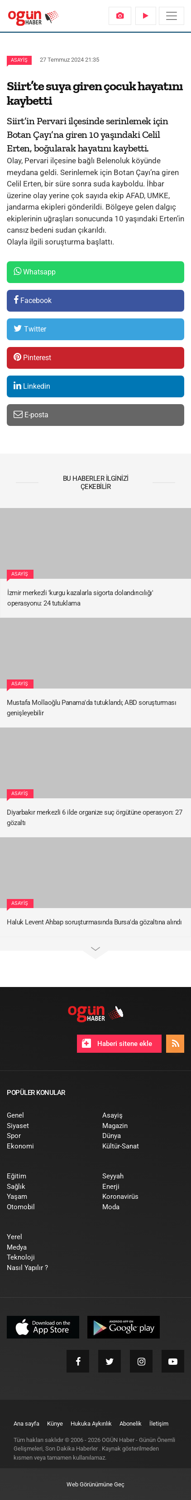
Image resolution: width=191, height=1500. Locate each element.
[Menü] (171, 16)
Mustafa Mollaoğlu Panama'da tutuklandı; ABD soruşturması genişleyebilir (91, 708)
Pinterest (32, 357)
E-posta (31, 414)
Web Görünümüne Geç (95, 1484)
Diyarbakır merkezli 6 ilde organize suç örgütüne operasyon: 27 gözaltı (94, 817)
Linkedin (32, 386)
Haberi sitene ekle (117, 1043)
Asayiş (19, 60)
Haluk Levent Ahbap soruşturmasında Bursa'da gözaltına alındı (94, 922)
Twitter (30, 328)
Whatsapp (35, 271)
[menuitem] (120, 16)
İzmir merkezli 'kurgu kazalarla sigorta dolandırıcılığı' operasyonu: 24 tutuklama (80, 598)
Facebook (33, 300)
